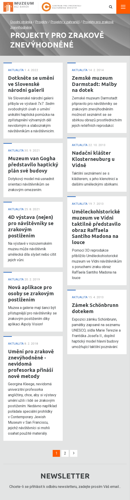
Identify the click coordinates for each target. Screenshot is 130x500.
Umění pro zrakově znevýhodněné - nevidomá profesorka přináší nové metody (31, 363)
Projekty (41, 22)
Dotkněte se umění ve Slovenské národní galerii (31, 84)
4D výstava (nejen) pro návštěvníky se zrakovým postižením (31, 226)
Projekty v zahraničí (65, 22)
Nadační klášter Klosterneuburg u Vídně (93, 159)
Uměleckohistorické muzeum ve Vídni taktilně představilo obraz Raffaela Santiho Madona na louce (96, 227)
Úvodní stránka (21, 22)
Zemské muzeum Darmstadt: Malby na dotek (94, 84)
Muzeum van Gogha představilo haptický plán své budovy (33, 164)
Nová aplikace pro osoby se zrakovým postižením (31, 293)
